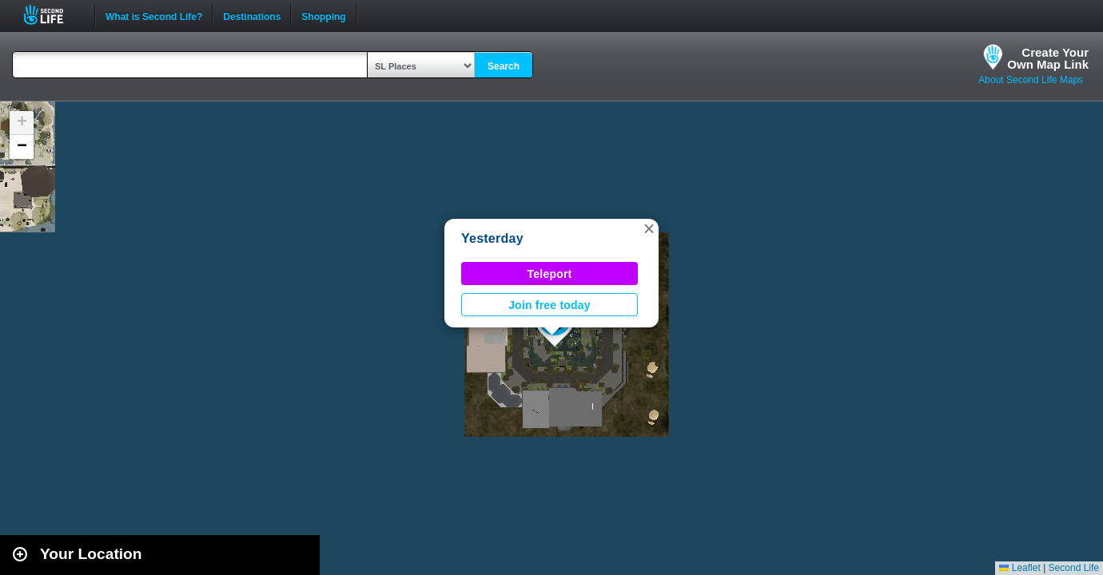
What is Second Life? (154, 15)
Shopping (323, 15)
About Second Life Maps (1030, 79)
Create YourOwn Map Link (1048, 58)
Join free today (549, 305)
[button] (649, 228)
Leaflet (1019, 567)
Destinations (252, 15)
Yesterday (492, 238)
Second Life (52, 15)
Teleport (550, 274)
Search (504, 66)
